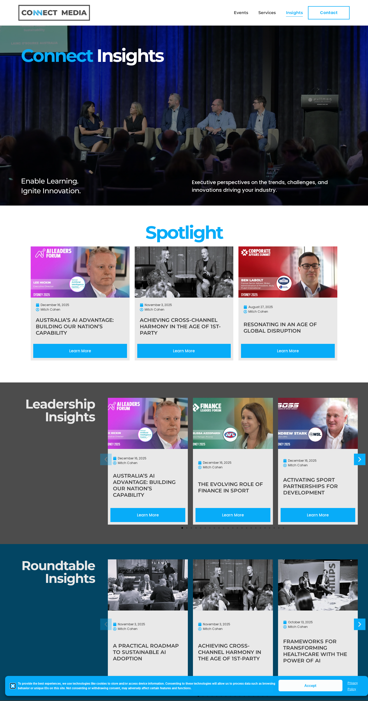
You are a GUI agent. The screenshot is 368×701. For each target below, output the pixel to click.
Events (241, 12)
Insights (294, 12)
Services (267, 12)
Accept (310, 685)
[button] (12, 685)
